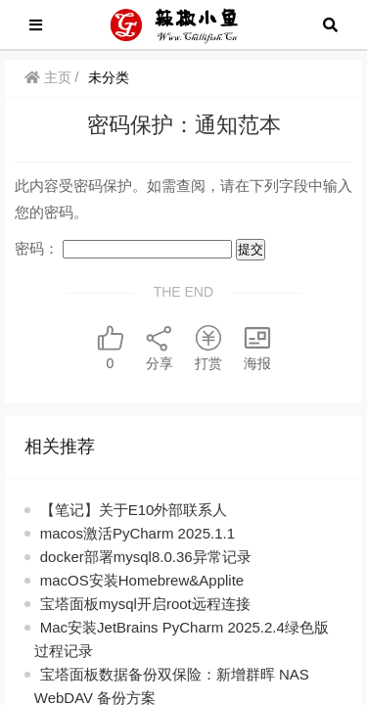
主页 (47, 77)
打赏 (208, 347)
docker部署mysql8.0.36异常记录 (146, 556)
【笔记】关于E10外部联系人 (134, 509)
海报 (257, 347)
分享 (159, 347)
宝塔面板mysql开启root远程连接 (145, 603)
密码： (123, 248)
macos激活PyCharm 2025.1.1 (137, 533)
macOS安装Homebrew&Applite (142, 580)
